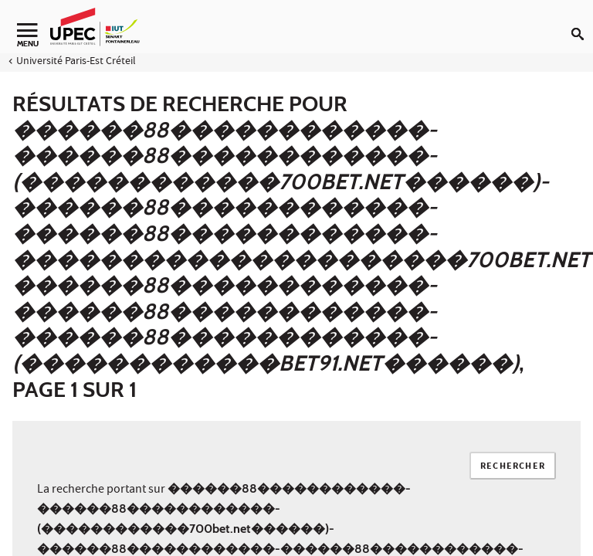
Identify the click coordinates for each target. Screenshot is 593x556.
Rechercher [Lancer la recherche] (512, 466)
